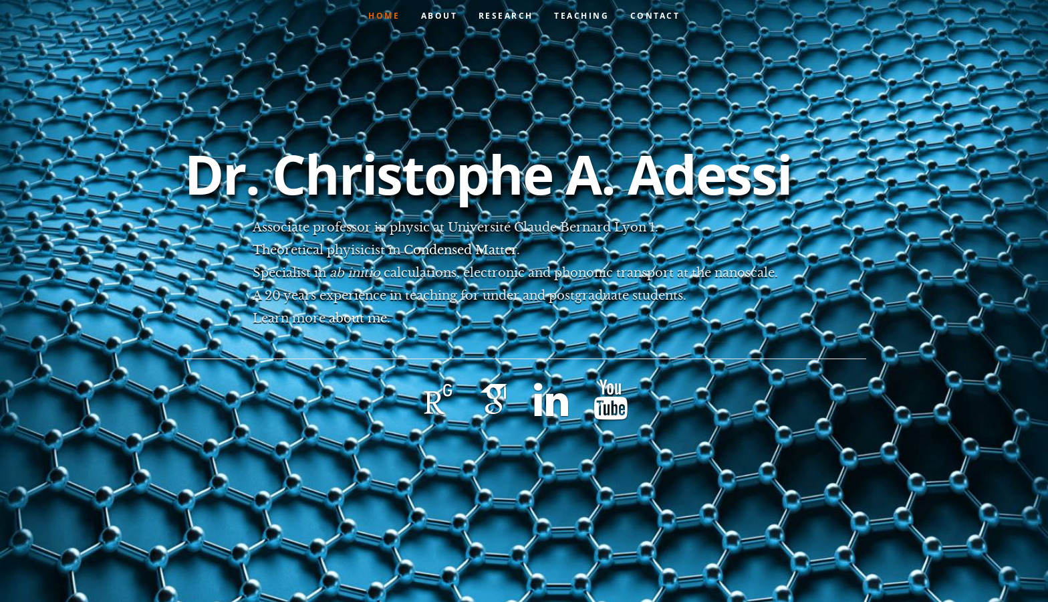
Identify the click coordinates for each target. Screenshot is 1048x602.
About (439, 15)
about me (358, 318)
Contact (655, 15)
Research (506, 15)
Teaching (581, 15)
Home (384, 15)
